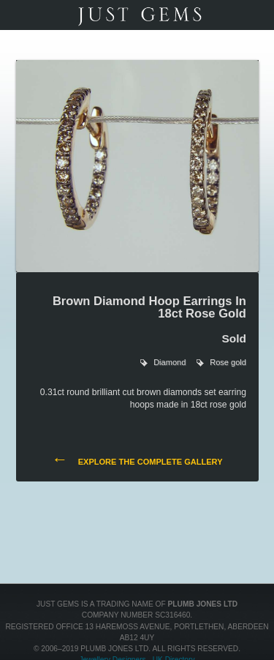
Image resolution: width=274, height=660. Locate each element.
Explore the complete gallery (136, 460)
